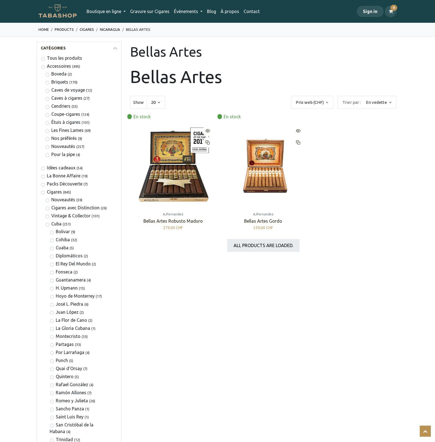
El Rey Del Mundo (73, 263)
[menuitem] (150, 11)
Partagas (65, 344)
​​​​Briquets (59, 81)
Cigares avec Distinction (75, 207)
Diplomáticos (69, 255)
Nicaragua (110, 29)
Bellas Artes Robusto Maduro (173, 221)
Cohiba (63, 239)
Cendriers (60, 106)
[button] (367, 102)
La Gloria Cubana (73, 328)
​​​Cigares (87, 29)
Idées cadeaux (61, 167)
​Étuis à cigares (65, 122)
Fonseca (64, 271)
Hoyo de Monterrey (75, 295)
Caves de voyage (68, 89)
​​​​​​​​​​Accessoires (59, 66)
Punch (62, 360)
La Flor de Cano (71, 320)
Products (64, 29)
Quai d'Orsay (69, 368)
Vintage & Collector (70, 215)
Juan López (67, 312)
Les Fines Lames (67, 130)
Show (138, 102)
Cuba (56, 223)
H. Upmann (67, 287)
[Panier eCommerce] (390, 11)
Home (44, 29)
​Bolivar (63, 231)
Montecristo (68, 336)
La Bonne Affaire (63, 175)
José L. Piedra (69, 304)
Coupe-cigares (65, 114)
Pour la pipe (63, 154)
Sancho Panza (70, 408)
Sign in (370, 11)
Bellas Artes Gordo (263, 221)
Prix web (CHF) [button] (310, 102)
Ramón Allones (71, 392)
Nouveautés (63, 146)
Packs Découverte (64, 183)
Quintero (65, 376)
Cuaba (62, 247)
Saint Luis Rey (70, 416)
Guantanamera (71, 279)
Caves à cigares (66, 98)
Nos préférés (64, 138)
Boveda (59, 73)
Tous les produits (64, 58)
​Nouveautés (63, 199)
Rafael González (72, 384)
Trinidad (64, 439)
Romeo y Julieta (72, 400)
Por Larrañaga (70, 352)
